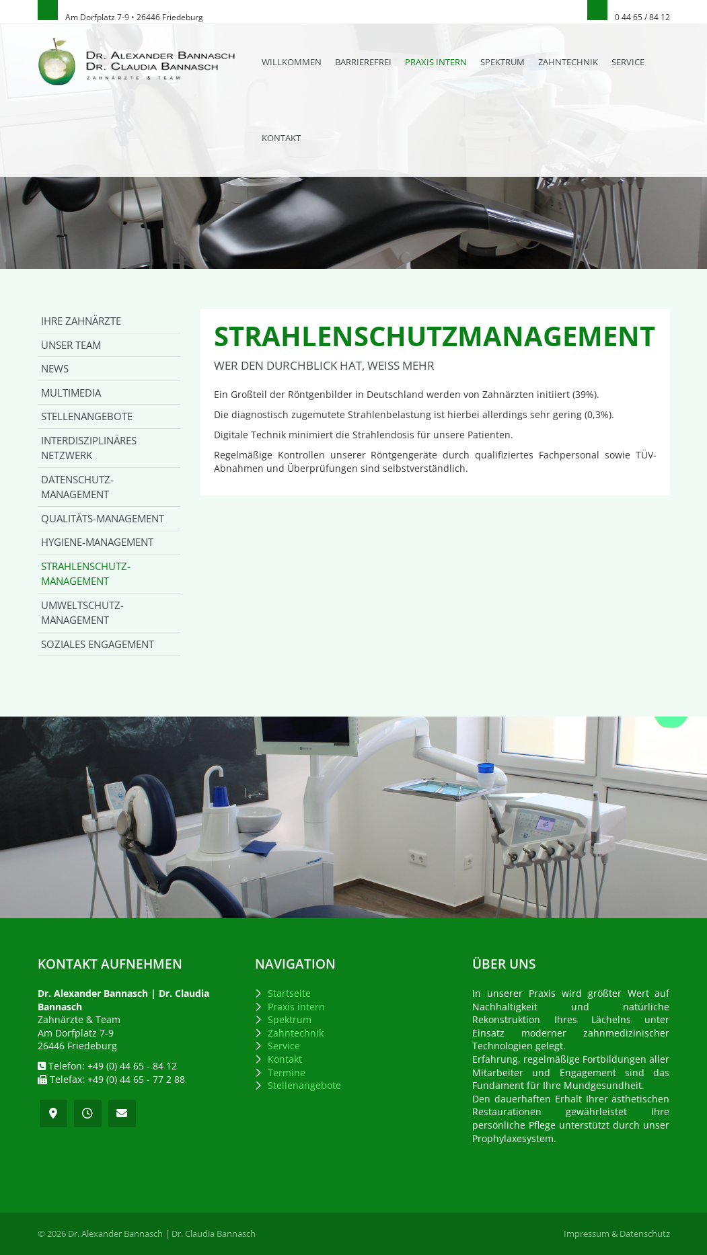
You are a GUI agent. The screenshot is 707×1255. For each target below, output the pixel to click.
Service (627, 62)
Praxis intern (436, 62)
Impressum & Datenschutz (617, 1233)
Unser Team (71, 345)
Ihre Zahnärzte (81, 320)
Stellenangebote (87, 416)
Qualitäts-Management (102, 518)
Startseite (289, 993)
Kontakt (281, 138)
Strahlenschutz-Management (86, 573)
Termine (286, 1072)
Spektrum (502, 62)
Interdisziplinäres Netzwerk (89, 448)
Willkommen (292, 62)
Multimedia (71, 392)
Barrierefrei (363, 62)
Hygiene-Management (97, 542)
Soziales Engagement (97, 644)
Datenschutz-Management (77, 487)
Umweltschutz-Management (82, 612)
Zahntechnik (568, 62)
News (55, 368)
